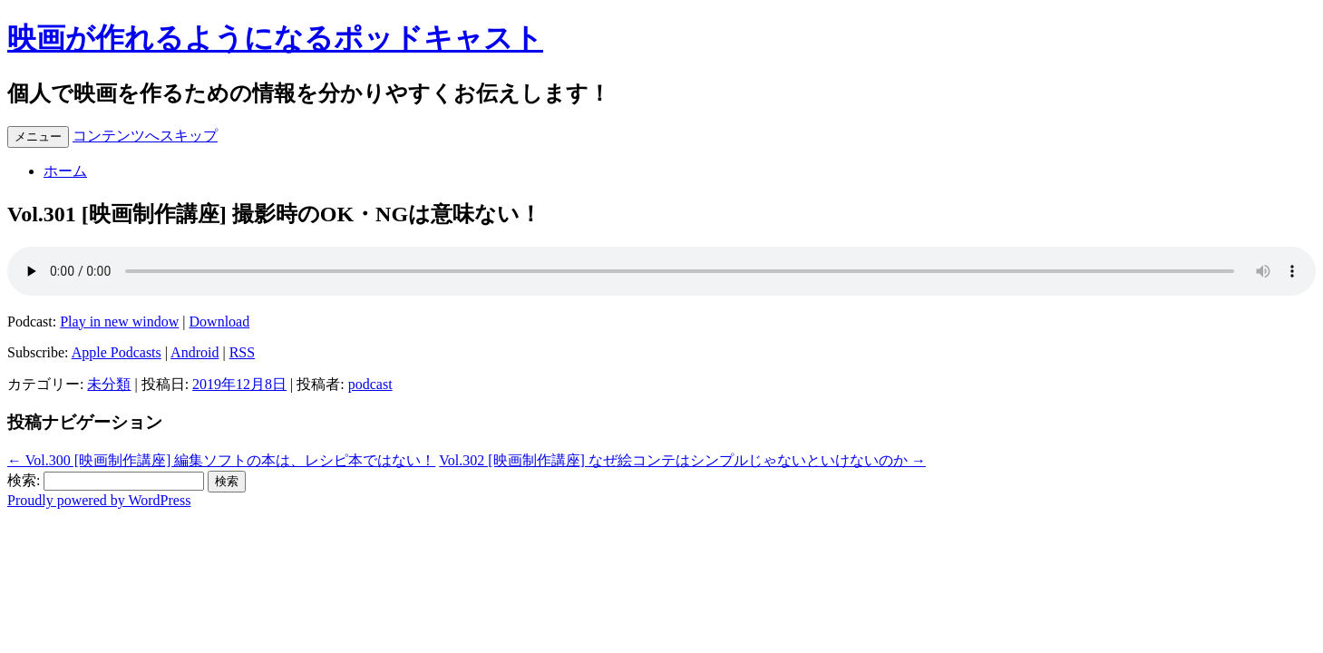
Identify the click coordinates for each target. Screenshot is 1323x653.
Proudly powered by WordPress (98, 500)
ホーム (65, 171)
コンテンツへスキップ (145, 135)
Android (194, 352)
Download (220, 321)
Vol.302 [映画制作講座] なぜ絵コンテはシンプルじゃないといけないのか (682, 460)
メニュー (38, 136)
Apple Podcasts (116, 352)
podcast (370, 384)
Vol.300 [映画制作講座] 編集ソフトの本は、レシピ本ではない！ (221, 460)
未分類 (109, 384)
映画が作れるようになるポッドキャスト (275, 38)
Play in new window (119, 321)
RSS (242, 352)
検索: (23, 480)
